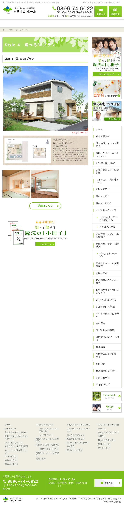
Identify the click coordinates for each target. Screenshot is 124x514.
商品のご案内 (103, 196)
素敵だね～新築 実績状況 (107, 245)
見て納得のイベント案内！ (107, 145)
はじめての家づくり (106, 299)
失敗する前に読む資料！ (106, 355)
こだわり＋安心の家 (106, 210)
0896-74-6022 (70, 11)
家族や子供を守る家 (106, 306)
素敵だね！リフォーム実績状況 (107, 235)
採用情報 (100, 347)
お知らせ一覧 (103, 377)
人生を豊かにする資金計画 (107, 171)
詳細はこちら (45, 205)
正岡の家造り (103, 189)
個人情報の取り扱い (106, 370)
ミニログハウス (107, 227)
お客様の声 (101, 273)
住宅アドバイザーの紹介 (107, 338)
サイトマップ (103, 384)
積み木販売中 (103, 136)
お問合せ (100, 363)
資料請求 (115, 11)
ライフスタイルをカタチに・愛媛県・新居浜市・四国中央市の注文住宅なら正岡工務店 (74, 498)
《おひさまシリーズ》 (108, 255)
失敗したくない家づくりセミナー (107, 154)
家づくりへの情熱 (105, 330)
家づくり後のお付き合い (107, 315)
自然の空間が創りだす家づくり (107, 291)
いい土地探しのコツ (106, 162)
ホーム (99, 129)
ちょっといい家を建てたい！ (107, 181)
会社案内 (100, 323)
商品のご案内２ (104, 203)
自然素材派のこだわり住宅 (107, 281)
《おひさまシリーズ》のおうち (108, 218)
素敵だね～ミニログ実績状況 (107, 265)
